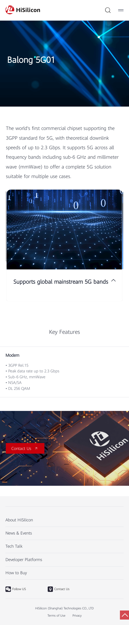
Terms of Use (56, 615)
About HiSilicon (19, 520)
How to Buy (16, 572)
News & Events (18, 533)
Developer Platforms (23, 559)
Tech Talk (13, 546)
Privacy (77, 615)
